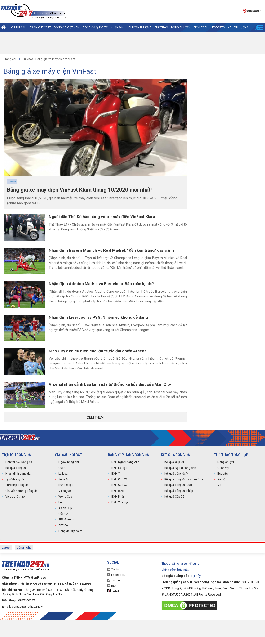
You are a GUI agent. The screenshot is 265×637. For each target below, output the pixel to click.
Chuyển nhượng (139, 27)
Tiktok (113, 608)
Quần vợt (223, 486)
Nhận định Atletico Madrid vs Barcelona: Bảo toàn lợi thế (108, 289)
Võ (219, 503)
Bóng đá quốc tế (95, 27)
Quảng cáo (252, 11)
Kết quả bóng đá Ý (176, 491)
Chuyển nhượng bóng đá (21, 508)
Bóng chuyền (180, 27)
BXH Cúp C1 (119, 497)
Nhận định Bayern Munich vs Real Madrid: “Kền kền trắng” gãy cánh (118, 253)
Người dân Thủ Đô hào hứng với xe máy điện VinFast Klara (109, 217)
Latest (6, 565)
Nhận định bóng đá (17, 491)
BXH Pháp (117, 514)
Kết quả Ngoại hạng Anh (180, 486)
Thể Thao (161, 27)
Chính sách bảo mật (175, 586)
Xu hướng (241, 27)
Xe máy (12, 181)
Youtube (114, 586)
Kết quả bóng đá (15, 486)
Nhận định (118, 27)
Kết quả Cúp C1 (174, 480)
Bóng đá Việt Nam (67, 27)
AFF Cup (63, 542)
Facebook (115, 591)
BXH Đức (117, 508)
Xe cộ (221, 497)
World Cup (65, 514)
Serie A (63, 497)
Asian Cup (65, 525)
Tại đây (196, 592)
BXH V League (120, 520)
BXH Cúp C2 (119, 503)
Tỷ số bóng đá (14, 497)
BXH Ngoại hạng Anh (125, 480)
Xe (229, 27)
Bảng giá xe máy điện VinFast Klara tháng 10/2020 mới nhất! (84, 190)
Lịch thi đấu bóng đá (18, 480)
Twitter (113, 597)
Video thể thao (14, 514)
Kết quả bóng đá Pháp (178, 508)
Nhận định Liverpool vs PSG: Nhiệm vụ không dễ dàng (105, 326)
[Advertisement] (132, 43)
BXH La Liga (119, 486)
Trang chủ (10, 59)
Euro (61, 520)
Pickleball (201, 27)
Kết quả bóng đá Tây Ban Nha (183, 497)
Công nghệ (24, 565)
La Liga (63, 491)
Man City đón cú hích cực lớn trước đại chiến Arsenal (104, 362)
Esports (218, 27)
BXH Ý (115, 491)
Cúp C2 (63, 531)
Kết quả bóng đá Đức (177, 503)
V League (64, 508)
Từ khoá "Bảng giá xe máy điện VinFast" (49, 59)
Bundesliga (65, 503)
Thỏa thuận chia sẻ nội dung (180, 580)
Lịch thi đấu (17, 27)
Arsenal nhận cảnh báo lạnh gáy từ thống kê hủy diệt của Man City (117, 399)
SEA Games (66, 537)
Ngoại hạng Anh (68, 480)
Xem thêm (95, 435)
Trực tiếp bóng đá (16, 503)
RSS (111, 602)
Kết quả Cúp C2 (174, 514)
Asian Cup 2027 (40, 27)
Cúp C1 (63, 486)
